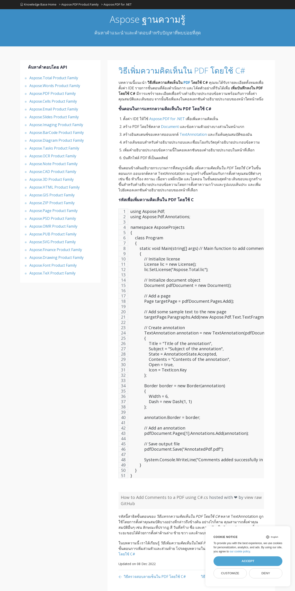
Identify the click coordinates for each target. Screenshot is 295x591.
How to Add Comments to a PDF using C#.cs (165, 497)
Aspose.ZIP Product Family (52, 202)
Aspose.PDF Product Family (52, 93)
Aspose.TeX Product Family (52, 273)
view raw (253, 497)
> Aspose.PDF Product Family (79, 4)
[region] (191, 346)
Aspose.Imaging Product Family (56, 124)
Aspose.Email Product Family (53, 109)
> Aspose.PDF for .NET (116, 4)
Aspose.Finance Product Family (55, 249)
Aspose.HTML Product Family (54, 187)
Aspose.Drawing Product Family (56, 257)
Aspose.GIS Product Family (52, 195)
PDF (186, 82)
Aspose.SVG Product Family (52, 241)
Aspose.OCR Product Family (52, 155)
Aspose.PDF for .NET (167, 118)
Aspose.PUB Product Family (52, 234)
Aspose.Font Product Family (53, 265)
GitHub (128, 503)
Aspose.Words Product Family (54, 85)
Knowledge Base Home (38, 4)
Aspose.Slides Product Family (54, 116)
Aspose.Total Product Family (53, 77)
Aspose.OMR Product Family (53, 226)
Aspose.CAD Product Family (52, 171)
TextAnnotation (193, 134)
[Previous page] (152, 577)
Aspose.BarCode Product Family (56, 132)
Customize (230, 573)
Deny (265, 573)
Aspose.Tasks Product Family (54, 148)
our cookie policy (240, 551)
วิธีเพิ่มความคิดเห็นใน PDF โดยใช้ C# (181, 70)
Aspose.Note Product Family (53, 163)
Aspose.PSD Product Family (52, 218)
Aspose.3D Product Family (51, 179)
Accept (248, 561)
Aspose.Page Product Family (53, 210)
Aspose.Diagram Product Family (56, 140)
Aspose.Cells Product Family (53, 101)
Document (170, 126)
